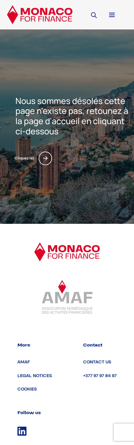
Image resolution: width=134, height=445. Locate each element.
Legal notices (34, 376)
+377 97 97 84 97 (100, 376)
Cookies (27, 389)
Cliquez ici (33, 158)
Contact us (97, 362)
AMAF (23, 362)
